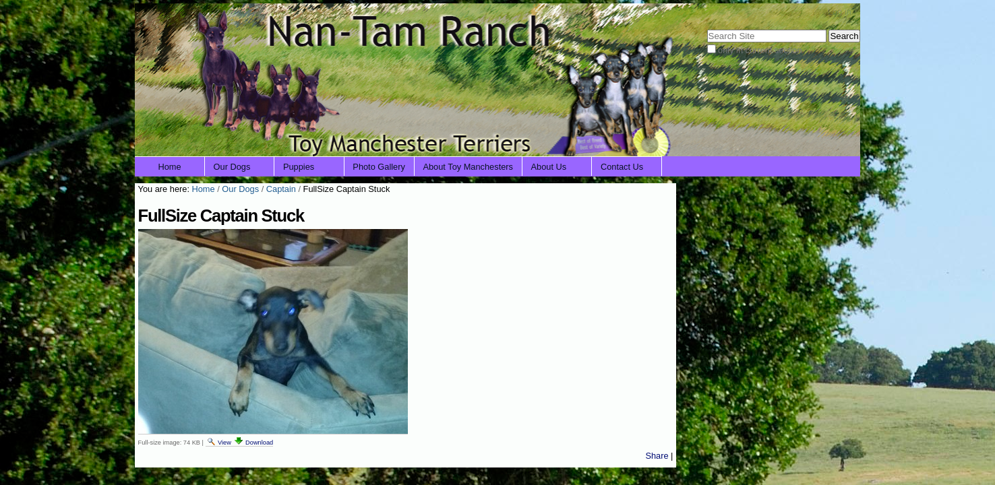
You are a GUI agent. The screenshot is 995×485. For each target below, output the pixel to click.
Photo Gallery (379, 167)
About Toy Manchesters (468, 167)
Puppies (298, 167)
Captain (281, 189)
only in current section (760, 50)
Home (169, 167)
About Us (549, 167)
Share (656, 456)
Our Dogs (232, 167)
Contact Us (622, 167)
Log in (839, 12)
